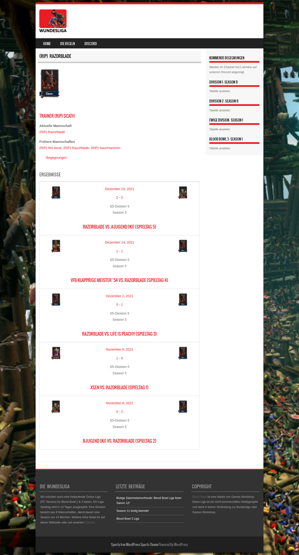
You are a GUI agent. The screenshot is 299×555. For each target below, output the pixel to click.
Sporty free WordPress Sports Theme (134, 544)
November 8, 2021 (119, 349)
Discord (90, 43)
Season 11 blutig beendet (132, 511)
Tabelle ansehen (219, 91)
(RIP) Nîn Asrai (50, 148)
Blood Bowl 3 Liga (127, 518)
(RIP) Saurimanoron (106, 148)
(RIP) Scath (57, 116)
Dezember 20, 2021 (119, 189)
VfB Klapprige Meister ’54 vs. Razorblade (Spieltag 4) (119, 280)
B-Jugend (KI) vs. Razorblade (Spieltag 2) (119, 441)
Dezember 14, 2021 (119, 242)
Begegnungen (56, 158)
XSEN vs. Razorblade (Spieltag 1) (119, 387)
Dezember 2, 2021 (119, 296)
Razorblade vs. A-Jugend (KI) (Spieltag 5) (119, 227)
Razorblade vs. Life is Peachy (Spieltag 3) (119, 334)
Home (47, 43)
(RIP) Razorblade (52, 132)
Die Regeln (67, 43)
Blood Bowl (199, 497)
